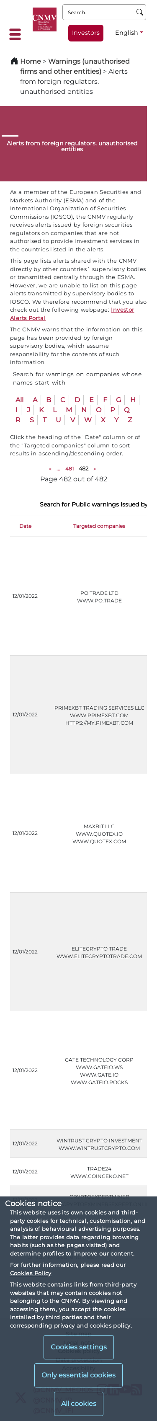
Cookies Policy (30, 1273)
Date (25, 526)
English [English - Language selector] (126, 32)
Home (30, 61)
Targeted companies (99, 526)
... (58, 468)
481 (69, 468)
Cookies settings (79, 1347)
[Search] (140, 12)
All (19, 400)
